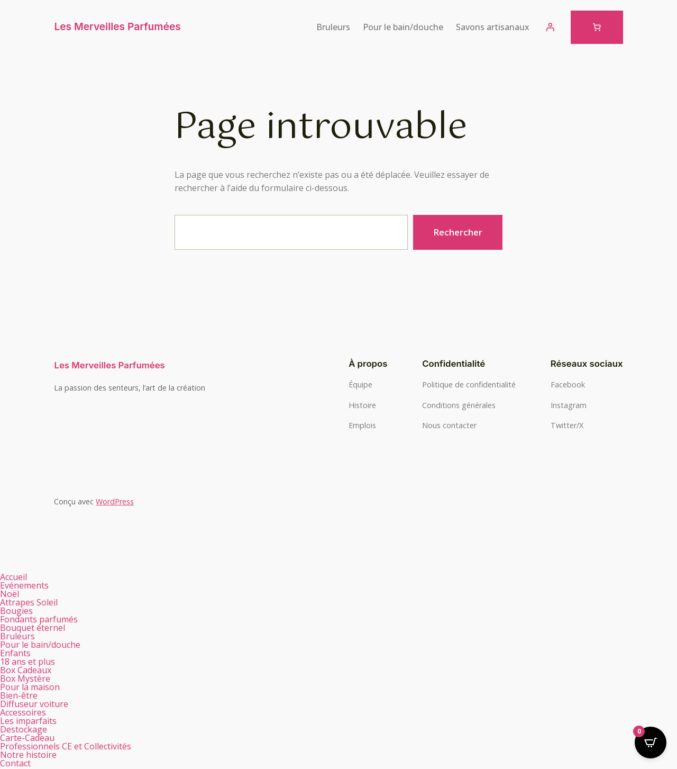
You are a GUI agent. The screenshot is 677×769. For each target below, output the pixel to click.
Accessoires (23, 712)
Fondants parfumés (44, 619)
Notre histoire (28, 754)
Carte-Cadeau (27, 738)
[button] (169, 611)
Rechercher (457, 232)
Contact (15, 763)
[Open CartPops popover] (650, 742)
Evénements (24, 585)
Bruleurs (23, 636)
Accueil (13, 577)
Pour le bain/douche (46, 644)
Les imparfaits (28, 721)
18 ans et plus (27, 661)
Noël (9, 594)
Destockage (23, 729)
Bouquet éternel (32, 627)
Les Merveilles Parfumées (117, 26)
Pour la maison (35, 687)
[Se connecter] (550, 27)
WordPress (115, 501)
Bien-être (24, 695)
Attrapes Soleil (29, 602)
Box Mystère (25, 678)
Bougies (22, 611)
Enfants (15, 653)
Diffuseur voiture (34, 704)
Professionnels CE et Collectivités (65, 746)
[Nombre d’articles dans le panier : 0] (597, 27)
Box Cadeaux (31, 670)
